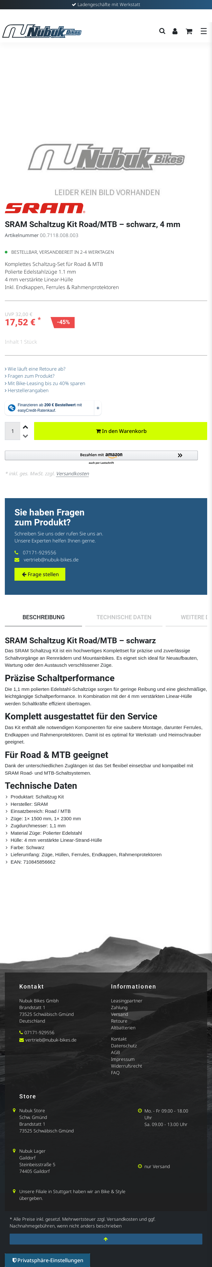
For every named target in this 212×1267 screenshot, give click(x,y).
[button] (106, 458)
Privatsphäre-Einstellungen (48, 1260)
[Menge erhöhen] (24, 426)
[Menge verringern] (24, 435)
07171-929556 (39, 552)
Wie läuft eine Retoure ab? (35, 368)
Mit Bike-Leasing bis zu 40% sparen (45, 383)
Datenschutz (124, 1046)
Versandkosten (72, 473)
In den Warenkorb (121, 431)
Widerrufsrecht (126, 1066)
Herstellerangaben (27, 390)
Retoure (119, 1021)
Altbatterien (123, 1028)
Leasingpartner (127, 1001)
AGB (115, 1052)
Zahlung (119, 1007)
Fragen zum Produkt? (29, 376)
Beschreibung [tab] (44, 617)
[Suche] (162, 31)
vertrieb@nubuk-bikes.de (51, 559)
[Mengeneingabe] (12, 431)
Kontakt (119, 1039)
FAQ (115, 1072)
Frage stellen (40, 574)
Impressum (123, 1059)
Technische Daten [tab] (124, 617)
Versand (119, 1014)
